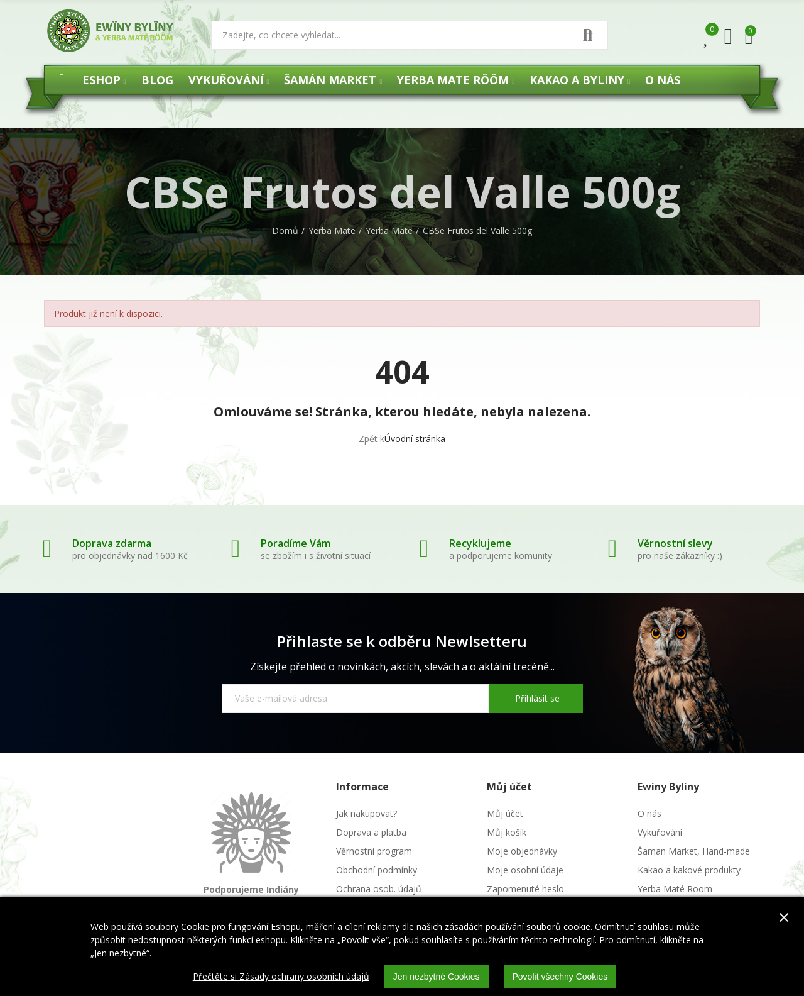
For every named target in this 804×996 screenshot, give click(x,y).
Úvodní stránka (414, 439)
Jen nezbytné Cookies (436, 976)
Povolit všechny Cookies (560, 976)
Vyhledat (588, 35)
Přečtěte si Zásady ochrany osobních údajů (281, 976)
